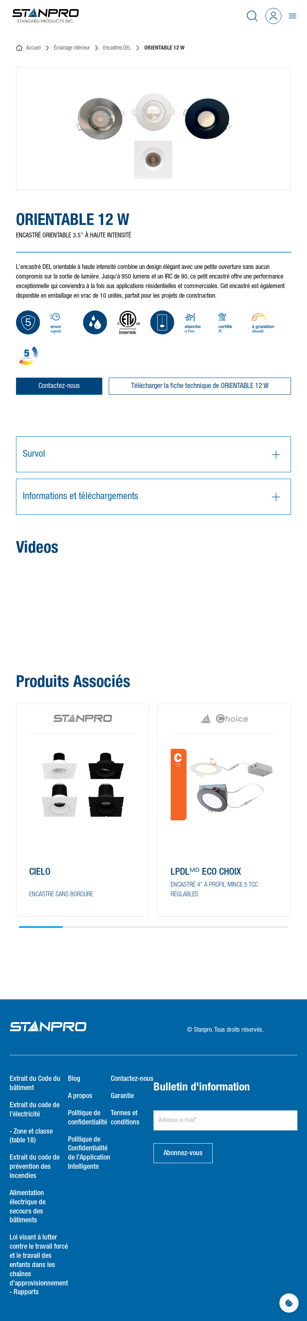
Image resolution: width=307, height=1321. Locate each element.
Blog (74, 1079)
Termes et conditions (125, 1118)
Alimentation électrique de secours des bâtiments (28, 1207)
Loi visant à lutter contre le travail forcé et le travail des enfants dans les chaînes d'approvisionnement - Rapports (39, 1264)
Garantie (122, 1096)
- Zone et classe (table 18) (31, 1136)
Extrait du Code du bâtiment (35, 1083)
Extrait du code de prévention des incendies (35, 1166)
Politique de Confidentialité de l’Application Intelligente (89, 1153)
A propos (80, 1096)
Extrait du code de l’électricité (35, 1110)
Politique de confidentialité (87, 1118)
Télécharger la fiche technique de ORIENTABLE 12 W (200, 386)
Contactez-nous (59, 386)
